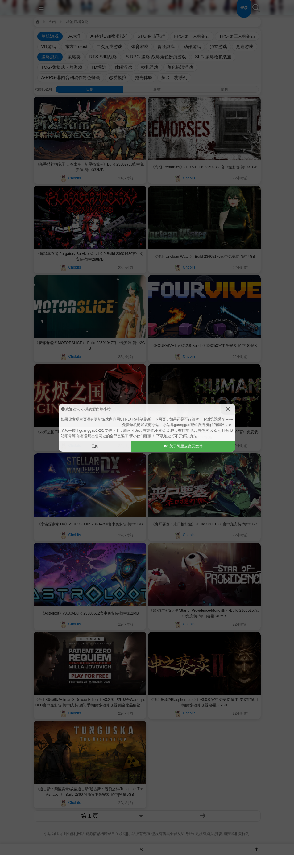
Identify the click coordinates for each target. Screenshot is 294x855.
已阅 (95, 446)
